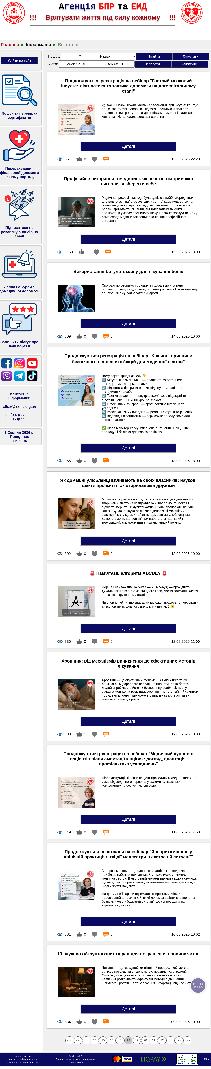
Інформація (38, 44)
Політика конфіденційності (22, 1059)
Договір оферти (22, 1056)
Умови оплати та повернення (22, 1062)
